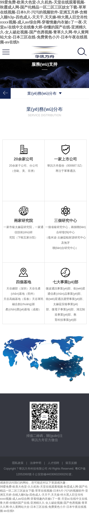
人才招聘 (53, 463)
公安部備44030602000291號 (53, 474)
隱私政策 (17, 463)
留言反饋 (71, 463)
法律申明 (35, 463)
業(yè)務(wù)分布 (44, 93)
